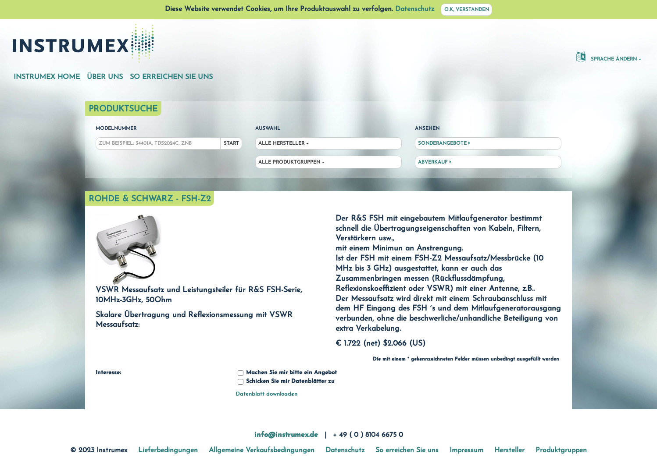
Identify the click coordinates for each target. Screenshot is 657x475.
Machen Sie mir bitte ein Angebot (287, 373)
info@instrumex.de (286, 435)
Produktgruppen (561, 450)
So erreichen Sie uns (171, 77)
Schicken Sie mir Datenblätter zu (286, 382)
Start (231, 143)
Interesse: (108, 372)
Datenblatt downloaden (266, 394)
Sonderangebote (444, 143)
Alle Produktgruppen (289, 162)
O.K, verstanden (466, 9)
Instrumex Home (47, 77)
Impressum (466, 450)
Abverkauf (434, 162)
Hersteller (509, 450)
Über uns (105, 77)
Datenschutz (414, 9)
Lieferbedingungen (168, 450)
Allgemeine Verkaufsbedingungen (261, 450)
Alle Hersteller (281, 143)
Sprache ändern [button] (606, 56)
